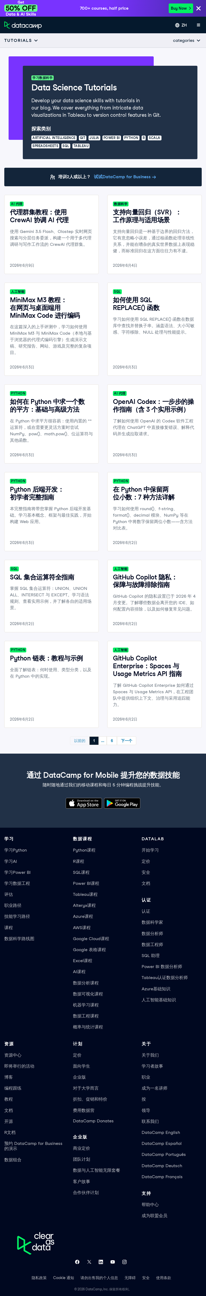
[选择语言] (181, 25)
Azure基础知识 (156, 988)
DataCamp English (161, 1132)
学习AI (10, 861)
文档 (146, 883)
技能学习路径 (17, 916)
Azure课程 (83, 916)
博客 (8, 1077)
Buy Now (181, 8)
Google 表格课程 (89, 949)
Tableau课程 (85, 894)
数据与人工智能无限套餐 (96, 1170)
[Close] (198, 8)
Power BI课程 (86, 883)
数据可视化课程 (88, 993)
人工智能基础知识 (159, 999)
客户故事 (81, 1181)
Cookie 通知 (63, 1278)
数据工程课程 (86, 1015)
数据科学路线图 (19, 938)
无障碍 (130, 1278)
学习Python (15, 850)
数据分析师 (152, 933)
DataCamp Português (164, 1154)
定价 (146, 861)
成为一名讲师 (154, 1088)
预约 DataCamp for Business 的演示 (33, 1146)
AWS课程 (82, 927)
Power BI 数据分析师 (162, 966)
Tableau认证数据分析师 (165, 977)
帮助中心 (150, 1204)
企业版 (79, 1077)
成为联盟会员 (154, 1215)
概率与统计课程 (88, 1027)
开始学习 (150, 850)
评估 (8, 894)
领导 (146, 1110)
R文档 (10, 1132)
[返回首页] (23, 25)
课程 (8, 927)
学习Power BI (17, 872)
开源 (8, 1121)
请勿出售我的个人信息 (99, 1278)
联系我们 (150, 1121)
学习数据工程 (17, 883)
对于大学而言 (86, 1088)
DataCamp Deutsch (162, 1165)
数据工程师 (152, 944)
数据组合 (12, 1159)
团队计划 (81, 1159)
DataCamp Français (162, 1176)
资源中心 (12, 1055)
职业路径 (12, 905)
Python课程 (84, 850)
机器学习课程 (86, 1004)
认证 (146, 911)
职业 (146, 1077)
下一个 (126, 741)
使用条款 (163, 1278)
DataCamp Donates (93, 1120)
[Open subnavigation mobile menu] (21, 40)
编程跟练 (12, 1088)
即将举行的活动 (19, 1066)
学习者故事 (152, 1066)
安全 (146, 872)
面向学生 (81, 1066)
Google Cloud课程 (91, 938)
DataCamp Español (162, 1143)
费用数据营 (83, 1110)
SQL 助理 (151, 955)
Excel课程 (82, 960)
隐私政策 (39, 1278)
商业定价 (81, 1148)
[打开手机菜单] (198, 25)
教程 (8, 1099)
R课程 (78, 861)
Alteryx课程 (84, 905)
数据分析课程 (86, 982)
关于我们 (150, 1055)
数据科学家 (152, 922)
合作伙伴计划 (86, 1192)
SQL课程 (81, 872)
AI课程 (79, 971)
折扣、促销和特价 (90, 1099)
